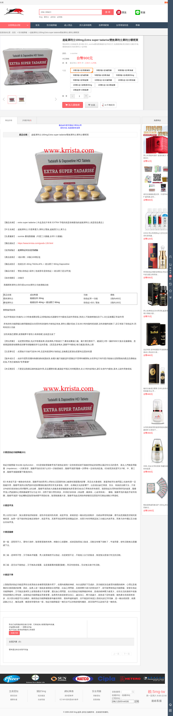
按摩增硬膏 (104, 25)
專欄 (138, 25)
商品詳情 (8, 120)
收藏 (1, 2)
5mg (40, 17)
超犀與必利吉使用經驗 (28, 250)
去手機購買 (110, 105)
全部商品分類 (18, 25)
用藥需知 (96, 695)
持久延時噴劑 (85, 25)
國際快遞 (13, 699)
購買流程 (13, 695)
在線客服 (41, 699)
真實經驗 (96, 699)
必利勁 (59, 17)
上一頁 (116, 653)
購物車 (167, 2)
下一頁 (127, 653)
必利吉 (53, 17)
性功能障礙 (52, 25)
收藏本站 (126, 695)
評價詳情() (27, 120)
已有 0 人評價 (90, 63)
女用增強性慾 (122, 25)
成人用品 (68, 25)
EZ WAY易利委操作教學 (69, 699)
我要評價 (14, 633)
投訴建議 (41, 695)
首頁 (37, 25)
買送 (124, 12)
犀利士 (46, 17)
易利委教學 (69, 695)
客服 (143, 12)
